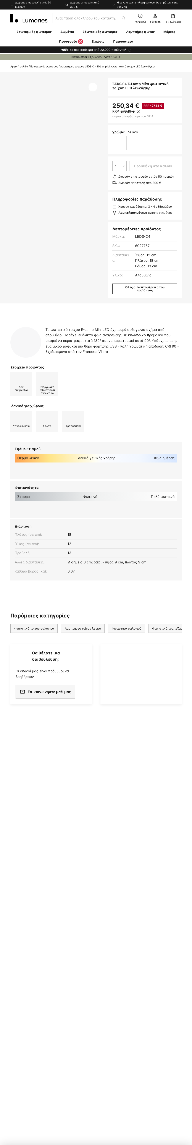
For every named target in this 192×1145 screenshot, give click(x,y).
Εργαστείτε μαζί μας (86, 909)
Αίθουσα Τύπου (81, 929)
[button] (93, 87)
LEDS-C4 (142, 236)
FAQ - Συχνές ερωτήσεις (30, 891)
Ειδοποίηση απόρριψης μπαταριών (97, 1095)
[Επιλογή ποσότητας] (119, 166)
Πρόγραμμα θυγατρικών (89, 894)
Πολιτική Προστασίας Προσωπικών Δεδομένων (140, 1089)
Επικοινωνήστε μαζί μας (30, 912)
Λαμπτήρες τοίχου (71, 66)
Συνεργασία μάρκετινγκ (88, 886)
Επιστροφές (20, 927)
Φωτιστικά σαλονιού (126, 645)
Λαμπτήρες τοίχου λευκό (83, 645)
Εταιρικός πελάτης (84, 901)
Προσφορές (71, 42)
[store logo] (28, 18)
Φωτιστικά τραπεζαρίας (169, 645)
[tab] (41, 327)
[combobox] (91, 18)
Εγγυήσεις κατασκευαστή (31, 954)
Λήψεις (19, 335)
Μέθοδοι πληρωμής (26, 934)
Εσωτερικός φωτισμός (44, 66)
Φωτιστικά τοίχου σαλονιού (34, 645)
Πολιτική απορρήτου (144, 892)
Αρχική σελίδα (19, 66)
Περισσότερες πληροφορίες (115, 327)
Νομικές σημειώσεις (144, 900)
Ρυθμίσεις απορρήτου (35, 1089)
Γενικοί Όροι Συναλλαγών (148, 885)
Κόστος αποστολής (26, 919)
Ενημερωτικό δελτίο (85, 879)
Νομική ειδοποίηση (62, 1089)
